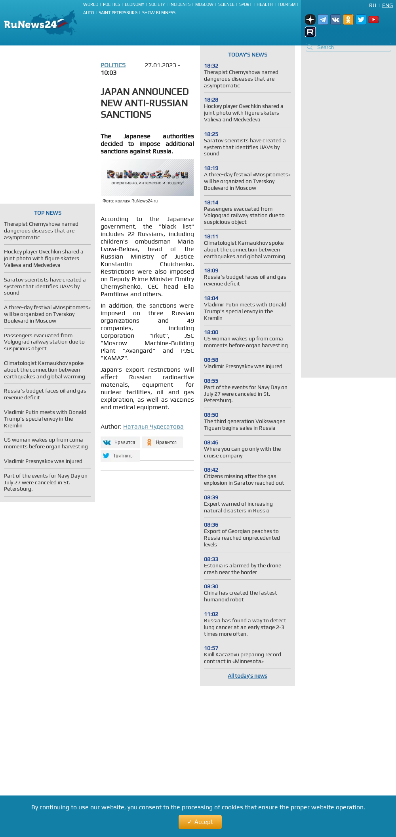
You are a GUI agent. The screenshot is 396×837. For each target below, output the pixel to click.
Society (157, 4)
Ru (372, 5)
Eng (387, 5)
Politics (111, 4)
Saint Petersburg (118, 12)
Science (226, 4)
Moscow (204, 4)
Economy (134, 4)
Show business (158, 12)
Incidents (179, 4)
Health (265, 4)
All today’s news (247, 676)
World (90, 4)
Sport (245, 4)
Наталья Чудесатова (153, 426)
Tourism (286, 4)
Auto (88, 12)
